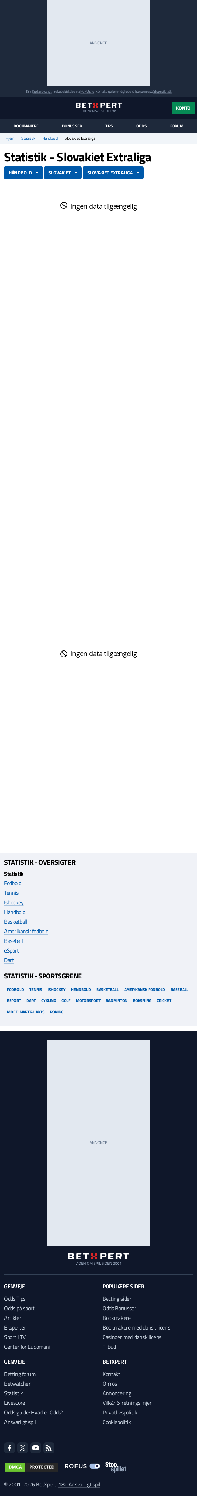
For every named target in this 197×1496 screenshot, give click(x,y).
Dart (9, 960)
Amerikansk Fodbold (144, 989)
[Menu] (7, 108)
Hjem (9, 138)
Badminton (116, 1000)
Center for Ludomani (27, 1347)
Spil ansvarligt (42, 91)
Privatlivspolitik (120, 1412)
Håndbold (50, 138)
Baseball (13, 941)
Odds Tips (14, 1298)
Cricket (164, 1000)
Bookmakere (26, 126)
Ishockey (13, 902)
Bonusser (72, 126)
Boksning (142, 1000)
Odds (141, 126)
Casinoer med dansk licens (132, 1337)
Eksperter (15, 1327)
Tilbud (109, 1347)
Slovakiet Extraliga (110, 172)
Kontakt (111, 1374)
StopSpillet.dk (162, 91)
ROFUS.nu (87, 91)
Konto (183, 107)
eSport (11, 950)
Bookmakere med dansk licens (136, 1327)
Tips (109, 126)
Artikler (12, 1318)
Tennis (11, 893)
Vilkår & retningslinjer (127, 1403)
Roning (57, 1012)
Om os (110, 1383)
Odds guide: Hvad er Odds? (33, 1412)
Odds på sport (19, 1308)
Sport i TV (15, 1337)
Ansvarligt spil (20, 1422)
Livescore (14, 1403)
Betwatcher (17, 1383)
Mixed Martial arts (26, 1012)
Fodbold (12, 883)
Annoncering (117, 1393)
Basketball (15, 921)
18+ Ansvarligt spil (79, 1484)
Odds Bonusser (119, 1308)
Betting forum (20, 1374)
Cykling (48, 1000)
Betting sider (117, 1298)
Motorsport (88, 1000)
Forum (176, 126)
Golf (65, 1000)
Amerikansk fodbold (26, 931)
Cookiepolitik (117, 1422)
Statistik (28, 138)
